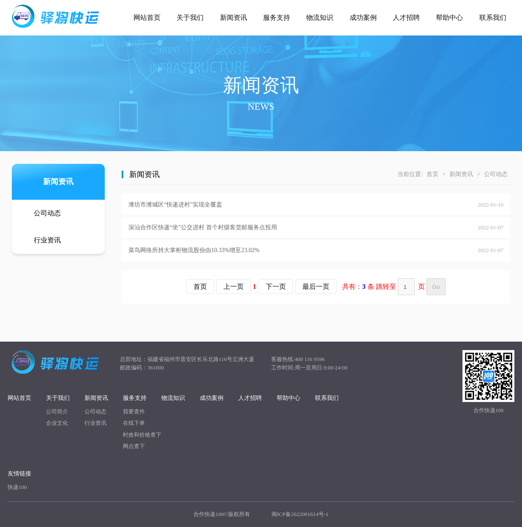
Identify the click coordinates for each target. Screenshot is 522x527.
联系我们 (492, 17)
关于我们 (190, 17)
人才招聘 (406, 17)
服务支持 (276, 17)
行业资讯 (47, 240)
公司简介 (57, 411)
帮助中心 (449, 17)
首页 (432, 174)
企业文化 (57, 423)
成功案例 (363, 17)
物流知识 (319, 17)
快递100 (17, 487)
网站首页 (146, 17)
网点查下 (134, 446)
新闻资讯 (233, 17)
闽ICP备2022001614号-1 (300, 514)
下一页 (276, 286)
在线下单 (134, 423)
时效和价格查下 (142, 435)
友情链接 (19, 473)
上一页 (233, 286)
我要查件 (134, 411)
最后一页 (315, 286)
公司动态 (47, 213)
